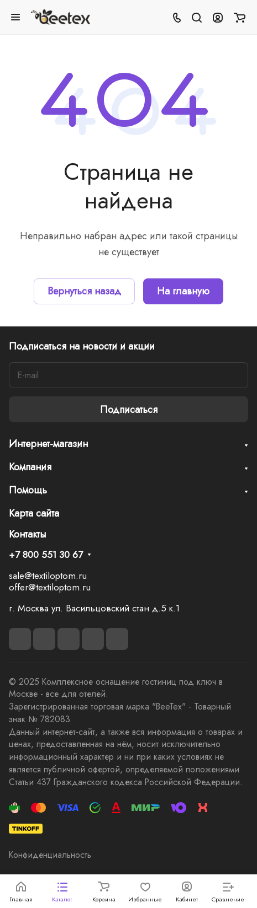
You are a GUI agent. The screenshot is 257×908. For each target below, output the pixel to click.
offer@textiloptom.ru (50, 587)
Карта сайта (34, 513)
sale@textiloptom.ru (48, 575)
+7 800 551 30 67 (46, 555)
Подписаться (129, 409)
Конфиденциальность (50, 854)
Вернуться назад (84, 291)
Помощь (28, 490)
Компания (30, 467)
